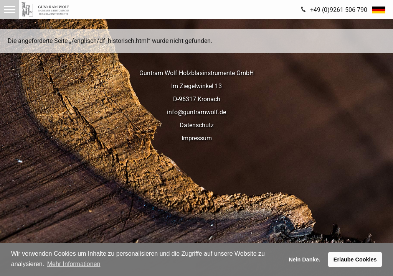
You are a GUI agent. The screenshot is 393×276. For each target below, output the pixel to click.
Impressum (197, 138)
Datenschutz (197, 125)
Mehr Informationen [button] (74, 264)
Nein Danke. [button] (304, 259)
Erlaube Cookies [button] (355, 259)
